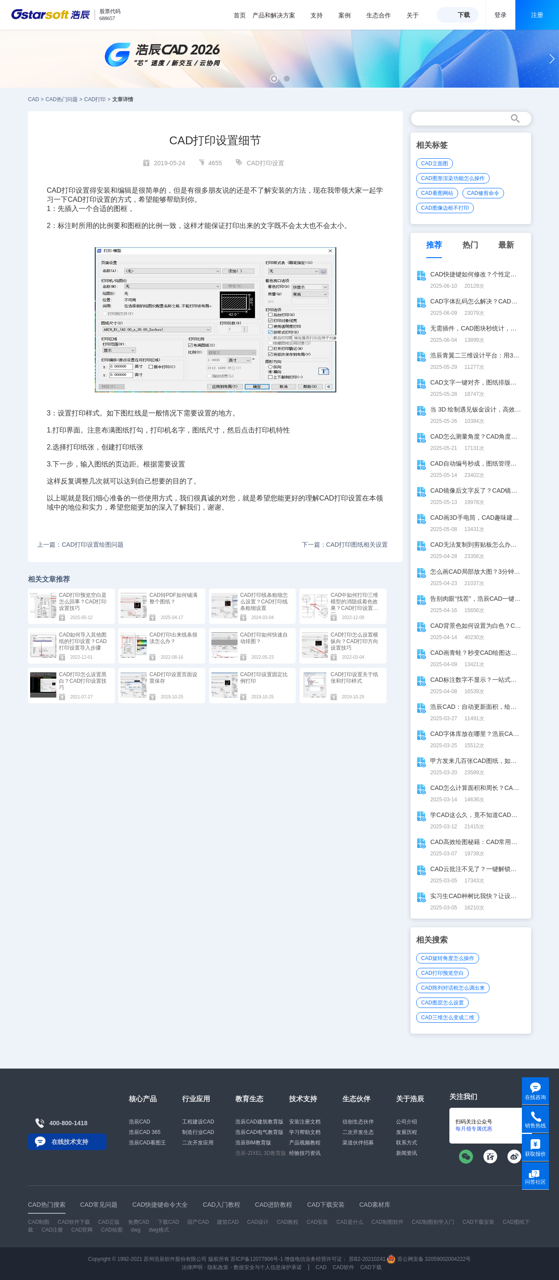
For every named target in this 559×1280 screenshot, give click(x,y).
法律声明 (192, 1267)
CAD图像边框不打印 (445, 208)
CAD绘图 (111, 1230)
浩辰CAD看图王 (147, 1143)
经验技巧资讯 (305, 1153)
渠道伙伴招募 (358, 1143)
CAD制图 (38, 1222)
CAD (33, 99)
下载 (464, 14)
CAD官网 (82, 1230)
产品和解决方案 (278, 15)
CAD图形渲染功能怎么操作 (452, 178)
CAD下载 (371, 1267)
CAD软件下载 (74, 1222)
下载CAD (168, 1222)
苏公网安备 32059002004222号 (429, 1259)
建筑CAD (227, 1222)
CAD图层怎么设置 (442, 1003)
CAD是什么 (349, 1222)
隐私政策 (217, 1267)
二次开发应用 (198, 1143)
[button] (274, 78)
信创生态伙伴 (358, 1122)
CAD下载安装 (478, 1222)
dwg (136, 1230)
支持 (321, 15)
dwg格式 (159, 1230)
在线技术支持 (70, 1141)
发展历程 (406, 1132)
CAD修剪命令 (483, 193)
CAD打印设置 (265, 163)
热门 (470, 245)
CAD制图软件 (388, 1222)
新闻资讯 (406, 1153)
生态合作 (383, 15)
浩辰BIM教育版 (253, 1143)
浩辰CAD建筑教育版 (259, 1122)
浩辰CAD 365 (145, 1132)
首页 (240, 15)
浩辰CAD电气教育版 (259, 1132)
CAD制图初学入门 (433, 1222)
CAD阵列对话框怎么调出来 (452, 988)
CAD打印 (95, 99)
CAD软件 (343, 1267)
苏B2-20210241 (367, 1259)
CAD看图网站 (437, 193)
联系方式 (406, 1143)
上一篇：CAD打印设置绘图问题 (80, 544)
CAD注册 (52, 1230)
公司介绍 (406, 1122)
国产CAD (198, 1222)
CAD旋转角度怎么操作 (447, 958)
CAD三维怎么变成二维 (447, 1017)
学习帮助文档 (305, 1132)
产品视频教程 (305, 1143)
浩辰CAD (139, 1122)
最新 (506, 245)
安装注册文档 (305, 1122)
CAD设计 (258, 1222)
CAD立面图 (434, 163)
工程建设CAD (198, 1122)
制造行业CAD (198, 1132)
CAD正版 (108, 1222)
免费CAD (138, 1222)
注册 (537, 14)
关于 (417, 15)
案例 (349, 15)
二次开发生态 (358, 1132)
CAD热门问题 (61, 99)
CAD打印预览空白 (442, 973)
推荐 (434, 245)
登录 (500, 14)
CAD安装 (317, 1222)
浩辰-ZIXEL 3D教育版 (260, 1153)
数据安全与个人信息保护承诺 (268, 1267)
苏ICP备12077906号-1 (257, 1259)
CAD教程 (287, 1222)
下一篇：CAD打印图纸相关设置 (345, 544)
